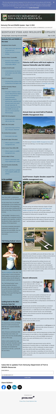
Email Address (5, 370)
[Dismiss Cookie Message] (53, 1)
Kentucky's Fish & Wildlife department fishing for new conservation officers (12, 62)
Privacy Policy (22, 401)
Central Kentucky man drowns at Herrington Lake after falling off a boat (13, 73)
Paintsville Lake (46, 83)
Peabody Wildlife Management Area (41, 142)
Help (35, 401)
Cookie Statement (34, 7)
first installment (8, 272)
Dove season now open (11, 136)
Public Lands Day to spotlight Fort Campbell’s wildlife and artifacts (12, 172)
